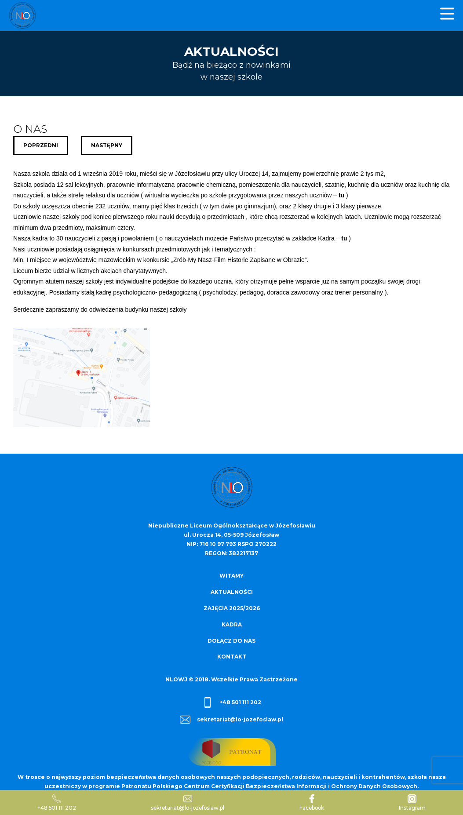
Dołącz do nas (231, 639)
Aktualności (232, 591)
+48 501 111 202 (231, 700)
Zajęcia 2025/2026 (232, 607)
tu (341, 195)
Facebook (312, 802)
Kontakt (231, 654)
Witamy (231, 575)
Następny (107, 145)
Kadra (232, 623)
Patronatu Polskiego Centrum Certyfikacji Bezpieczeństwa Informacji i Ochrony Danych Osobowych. (270, 784)
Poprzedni (40, 145)
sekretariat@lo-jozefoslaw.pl (231, 717)
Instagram (412, 802)
